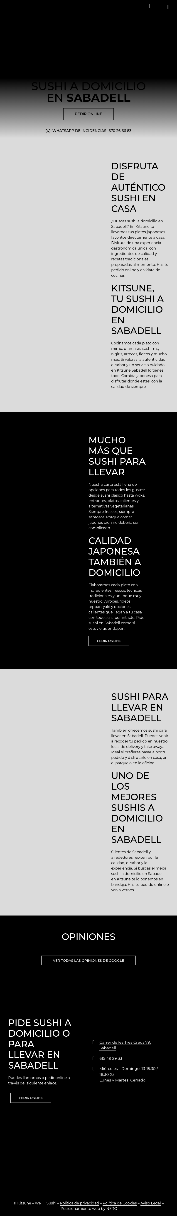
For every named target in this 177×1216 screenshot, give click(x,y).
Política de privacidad (79, 1203)
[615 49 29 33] (93, 1058)
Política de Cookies (120, 1203)
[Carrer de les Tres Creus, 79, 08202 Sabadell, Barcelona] (88, 1162)
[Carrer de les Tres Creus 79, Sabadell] (93, 1042)
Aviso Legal (150, 1203)
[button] (150, 6)
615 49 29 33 (110, 1058)
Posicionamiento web (80, 1208)
